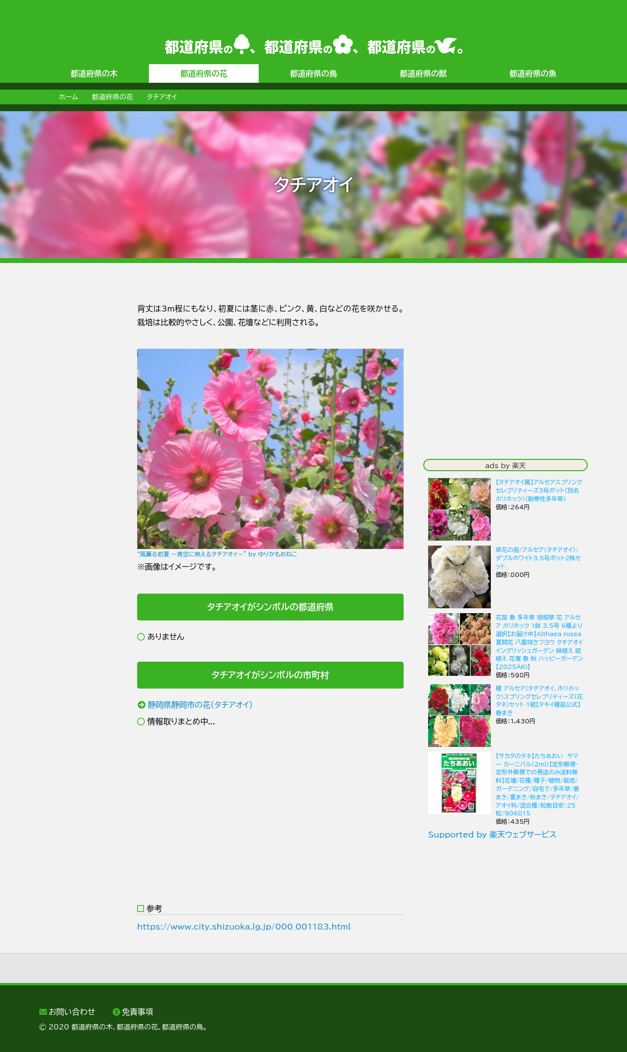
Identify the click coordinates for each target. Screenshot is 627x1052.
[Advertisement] (78, 449)
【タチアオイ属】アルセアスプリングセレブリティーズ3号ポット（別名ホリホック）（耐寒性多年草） (539, 490)
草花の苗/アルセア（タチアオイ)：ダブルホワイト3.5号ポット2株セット (538, 558)
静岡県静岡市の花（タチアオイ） (200, 705)
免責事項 (137, 1012)
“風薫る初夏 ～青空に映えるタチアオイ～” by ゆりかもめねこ (217, 554)
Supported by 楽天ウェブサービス (492, 834)
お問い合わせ (71, 1012)
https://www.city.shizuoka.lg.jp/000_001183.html (244, 927)
